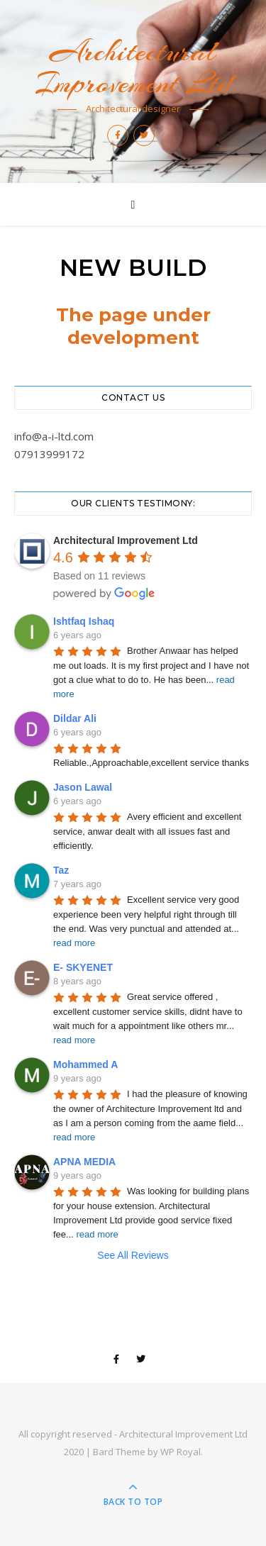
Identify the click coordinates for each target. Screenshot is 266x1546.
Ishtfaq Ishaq (83, 621)
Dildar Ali (74, 718)
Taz (61, 870)
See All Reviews (132, 1255)
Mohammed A (85, 1064)
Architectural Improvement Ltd (133, 67)
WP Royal (180, 1451)
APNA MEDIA (84, 1161)
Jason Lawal (82, 787)
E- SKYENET (83, 967)
